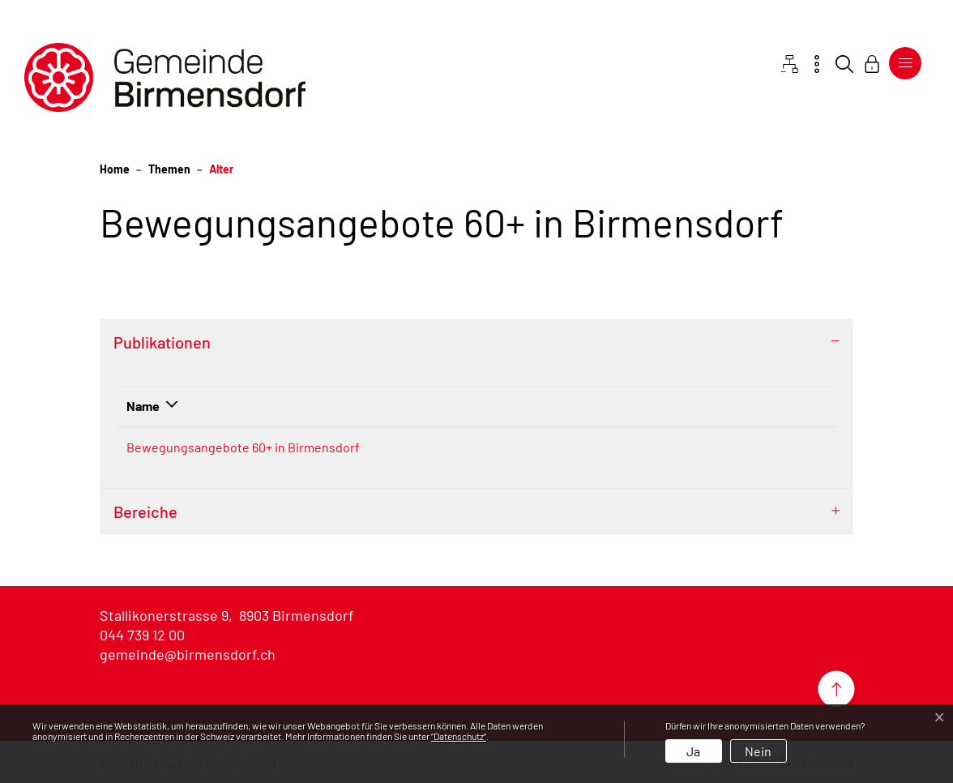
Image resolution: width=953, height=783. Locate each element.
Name (143, 405)
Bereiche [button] (145, 511)
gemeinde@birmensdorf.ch (188, 654)
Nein (758, 751)
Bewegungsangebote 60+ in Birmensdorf (243, 447)
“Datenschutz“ (458, 736)
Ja (693, 751)
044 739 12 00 (142, 635)
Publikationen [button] (162, 342)
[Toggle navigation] (905, 63)
